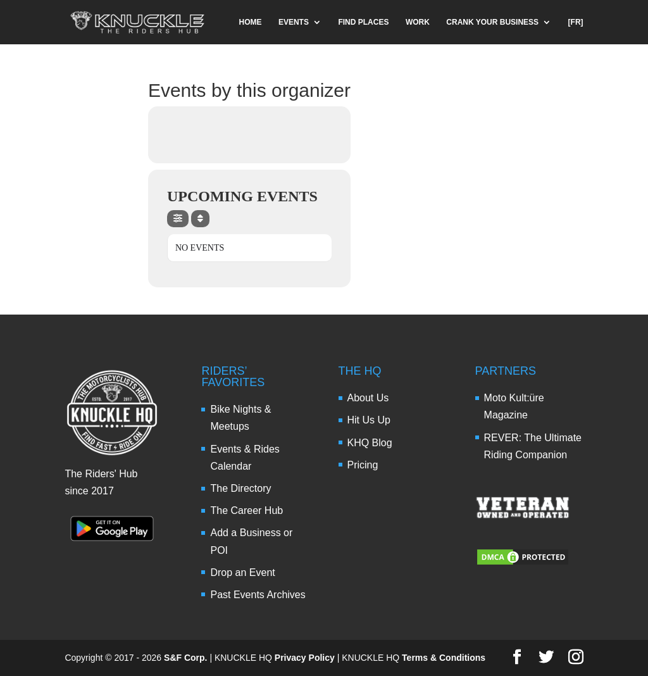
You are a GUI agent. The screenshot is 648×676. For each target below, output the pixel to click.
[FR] (575, 22)
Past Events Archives (257, 594)
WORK (418, 22)
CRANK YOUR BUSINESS (492, 22)
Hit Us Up (368, 420)
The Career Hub (246, 510)
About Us (368, 397)
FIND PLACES (363, 22)
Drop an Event (242, 572)
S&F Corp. (185, 658)
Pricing (362, 465)
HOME (250, 22)
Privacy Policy (305, 658)
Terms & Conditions (443, 658)
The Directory (240, 488)
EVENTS (293, 22)
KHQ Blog (369, 442)
